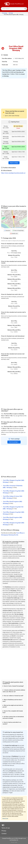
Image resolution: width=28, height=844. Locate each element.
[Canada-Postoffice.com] (14, 3)
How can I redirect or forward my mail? (13, 695)
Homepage (4, 13)
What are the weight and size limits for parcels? (13, 706)
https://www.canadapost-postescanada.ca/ (13, 173)
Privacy (4, 831)
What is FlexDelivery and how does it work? (12, 700)
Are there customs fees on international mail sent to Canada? (13, 717)
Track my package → (14, 442)
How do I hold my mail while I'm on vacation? (12, 723)
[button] (14, 217)
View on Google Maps (18, 230)
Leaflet (12, 227)
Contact (4, 833)
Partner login (14, 842)
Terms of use (5, 818)
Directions (7, 230)
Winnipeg (11, 13)
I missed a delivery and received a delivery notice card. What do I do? (14, 690)
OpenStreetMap (19, 227)
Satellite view (14, 233)
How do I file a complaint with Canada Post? (13, 711)
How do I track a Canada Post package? (14, 686)
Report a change (14, 162)
